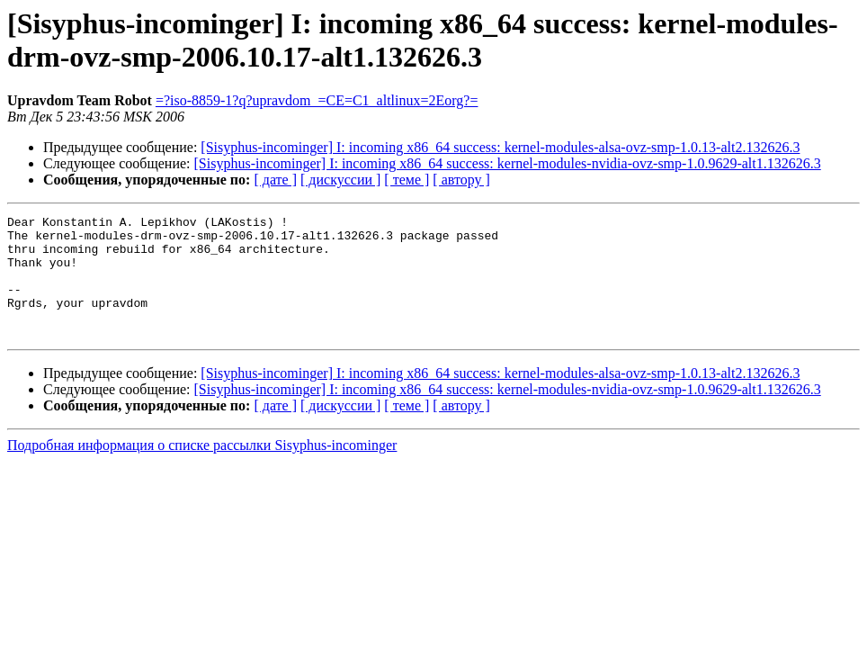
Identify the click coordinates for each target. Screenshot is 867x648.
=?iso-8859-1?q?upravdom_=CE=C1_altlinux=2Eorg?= (317, 100)
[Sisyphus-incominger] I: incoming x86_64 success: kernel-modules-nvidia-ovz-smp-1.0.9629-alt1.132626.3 (507, 163)
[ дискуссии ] (340, 179)
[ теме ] (406, 179)
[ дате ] (275, 179)
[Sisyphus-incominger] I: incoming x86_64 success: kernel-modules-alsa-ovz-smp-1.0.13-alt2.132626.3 (500, 147)
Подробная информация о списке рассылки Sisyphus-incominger (202, 469)
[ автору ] (461, 179)
